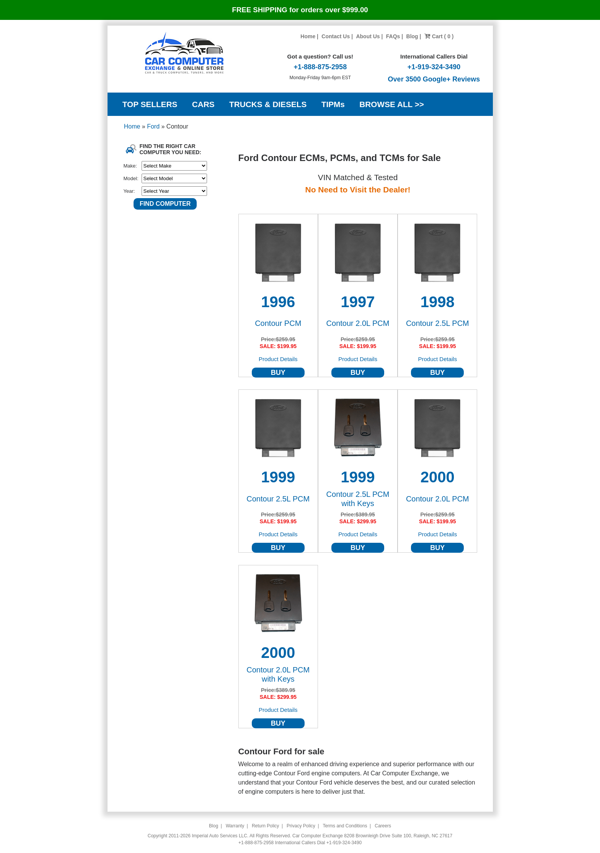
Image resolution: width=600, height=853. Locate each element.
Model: (131, 178)
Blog (412, 36)
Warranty (235, 826)
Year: (129, 191)
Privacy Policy (301, 826)
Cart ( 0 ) (439, 36)
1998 (438, 301)
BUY (278, 372)
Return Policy (265, 826)
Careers (383, 826)
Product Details (278, 359)
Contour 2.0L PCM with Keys (278, 674)
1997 (358, 301)
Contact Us (335, 36)
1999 (278, 477)
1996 (278, 301)
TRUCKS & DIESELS (268, 104)
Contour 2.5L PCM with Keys (358, 499)
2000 (438, 477)
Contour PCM (278, 323)
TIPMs (333, 104)
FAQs (393, 36)
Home (307, 36)
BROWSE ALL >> (391, 104)
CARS (203, 104)
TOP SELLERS (150, 104)
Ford (154, 126)
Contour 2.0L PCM (358, 323)
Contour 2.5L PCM (437, 323)
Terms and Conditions (345, 826)
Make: (130, 166)
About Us (368, 36)
